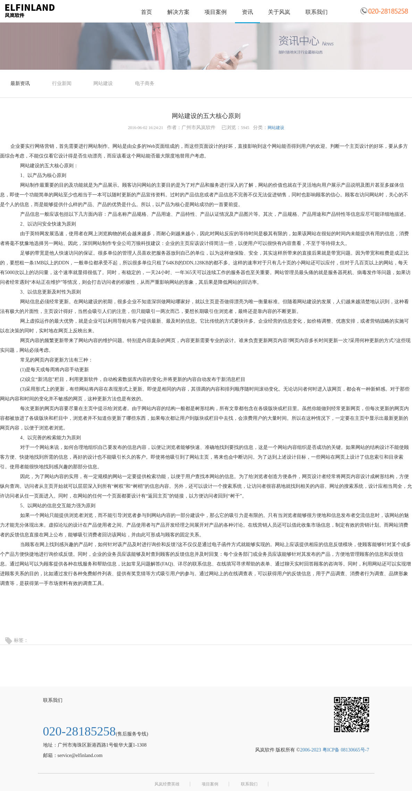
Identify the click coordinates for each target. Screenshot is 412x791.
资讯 (247, 12)
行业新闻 (62, 83)
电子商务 (144, 83)
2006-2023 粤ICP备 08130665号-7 (334, 749)
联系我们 (316, 12)
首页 (146, 12)
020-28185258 (79, 731)
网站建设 (103, 83)
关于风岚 (279, 12)
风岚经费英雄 (166, 784)
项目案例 (215, 12)
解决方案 (178, 12)
